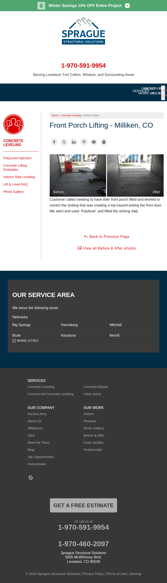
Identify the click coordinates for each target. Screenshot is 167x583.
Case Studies (93, 439)
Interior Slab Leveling (19, 174)
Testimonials (93, 446)
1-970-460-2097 (83, 540)
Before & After (94, 432)
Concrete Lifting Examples (15, 164)
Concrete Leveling (13, 140)
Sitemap (135, 571)
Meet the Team (39, 439)
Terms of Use (116, 571)
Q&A (31, 432)
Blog (31, 446)
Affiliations (35, 425)
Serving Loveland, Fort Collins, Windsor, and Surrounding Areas (83, 75)
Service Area (37, 411)
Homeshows (37, 461)
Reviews (90, 418)
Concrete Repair (96, 383)
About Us (34, 418)
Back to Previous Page (106, 233)
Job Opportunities (41, 454)
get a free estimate (83, 502)
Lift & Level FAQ (15, 181)
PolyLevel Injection (17, 155)
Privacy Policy (93, 571)
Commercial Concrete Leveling (50, 391)
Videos (89, 411)
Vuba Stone (92, 391)
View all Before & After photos (106, 245)
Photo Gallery (13, 188)
